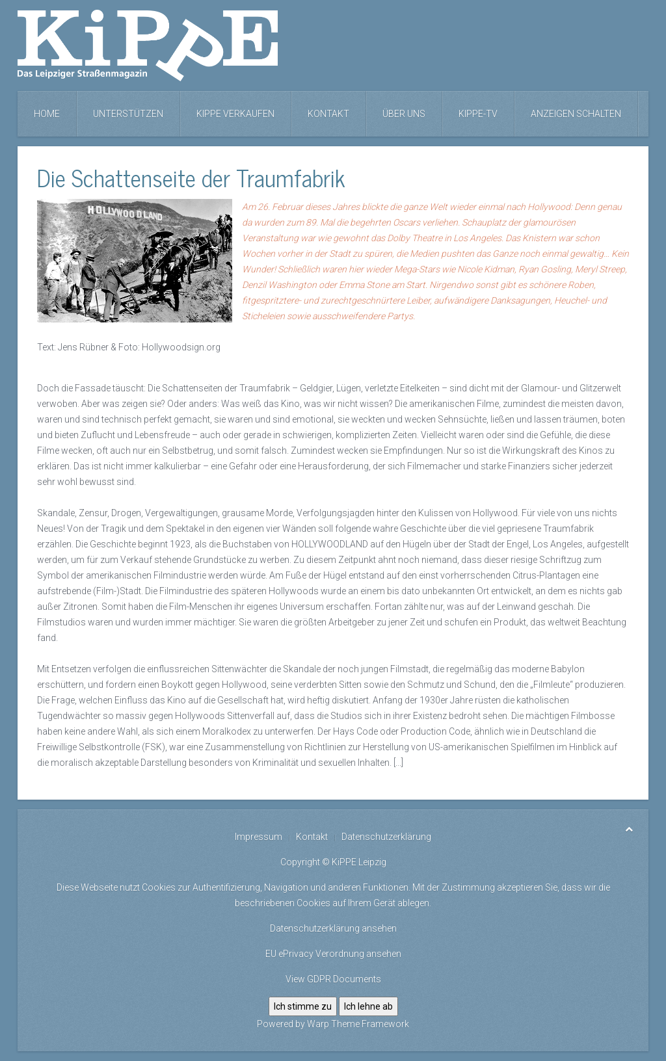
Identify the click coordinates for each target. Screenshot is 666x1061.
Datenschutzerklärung (386, 837)
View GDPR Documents (333, 979)
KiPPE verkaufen (235, 114)
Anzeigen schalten (576, 114)
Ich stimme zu (303, 1006)
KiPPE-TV (478, 114)
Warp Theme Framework (358, 1024)
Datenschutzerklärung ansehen (333, 928)
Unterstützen (128, 114)
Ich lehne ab (368, 1006)
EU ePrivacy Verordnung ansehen (333, 954)
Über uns (403, 114)
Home (47, 114)
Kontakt (328, 114)
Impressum (258, 837)
